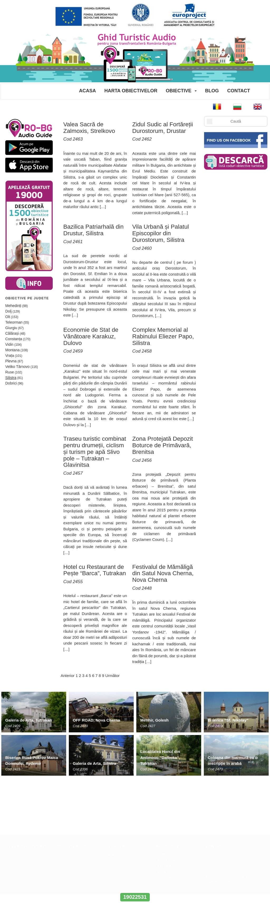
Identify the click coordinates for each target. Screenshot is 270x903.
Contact (238, 90)
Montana (12, 350)
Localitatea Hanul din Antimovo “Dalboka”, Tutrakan (160, 757)
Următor (112, 675)
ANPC (113, 797)
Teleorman (13, 322)
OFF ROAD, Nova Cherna (96, 720)
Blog (212, 90)
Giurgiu (11, 328)
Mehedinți (13, 306)
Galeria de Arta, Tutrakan (28, 720)
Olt (7, 317)
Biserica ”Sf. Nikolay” (228, 720)
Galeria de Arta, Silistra (94, 763)
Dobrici (11, 383)
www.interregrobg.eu (135, 887)
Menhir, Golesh (154, 720)
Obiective (178, 90)
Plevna (11, 361)
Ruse (9, 372)
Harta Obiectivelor (130, 90)
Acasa (87, 90)
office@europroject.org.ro (227, 819)
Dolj (8, 311)
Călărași (12, 333)
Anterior (68, 675)
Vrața (9, 355)
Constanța (13, 339)
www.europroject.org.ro (225, 825)
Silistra (10, 378)
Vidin (9, 344)
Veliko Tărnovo (17, 366)
